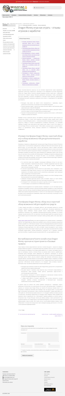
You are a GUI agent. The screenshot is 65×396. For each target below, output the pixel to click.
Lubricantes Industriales (9, 50)
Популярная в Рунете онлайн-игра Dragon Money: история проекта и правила (30, 79)
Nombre (23, 344)
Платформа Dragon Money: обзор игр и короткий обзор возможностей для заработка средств (30, 50)
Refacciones (43, 15)
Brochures (14, 15)
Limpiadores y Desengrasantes (9, 44)
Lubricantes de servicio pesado (9, 46)
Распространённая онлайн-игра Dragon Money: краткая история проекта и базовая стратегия (30, 60)
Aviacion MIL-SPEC (6, 32)
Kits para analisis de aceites (8, 42)
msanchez (35, 25)
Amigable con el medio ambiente (9, 31)
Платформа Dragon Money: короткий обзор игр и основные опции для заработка (30, 64)
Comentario (24, 333)
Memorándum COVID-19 (8, 17)
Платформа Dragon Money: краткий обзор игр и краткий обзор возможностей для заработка (30, 69)
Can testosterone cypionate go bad (27, 314)
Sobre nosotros (6, 15)
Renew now (35, 1)
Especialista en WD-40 (7, 36)
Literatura (50, 15)
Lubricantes (9, 29)
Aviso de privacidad (47, 385)
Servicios (36, 15)
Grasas (4, 40)
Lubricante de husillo (7, 53)
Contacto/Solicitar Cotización (25, 15)
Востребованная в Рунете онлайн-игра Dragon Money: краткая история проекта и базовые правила (30, 55)
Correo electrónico (39, 344)
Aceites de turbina (6, 51)
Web (49, 344)
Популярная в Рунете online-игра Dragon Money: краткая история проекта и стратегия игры (30, 74)
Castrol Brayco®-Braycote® (8, 34)
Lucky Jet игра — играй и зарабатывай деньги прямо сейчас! (52, 314)
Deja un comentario (42, 25)
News (8, 23)
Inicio (5, 23)
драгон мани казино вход (24, 220)
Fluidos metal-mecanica (7, 38)
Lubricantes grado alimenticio (9, 48)
